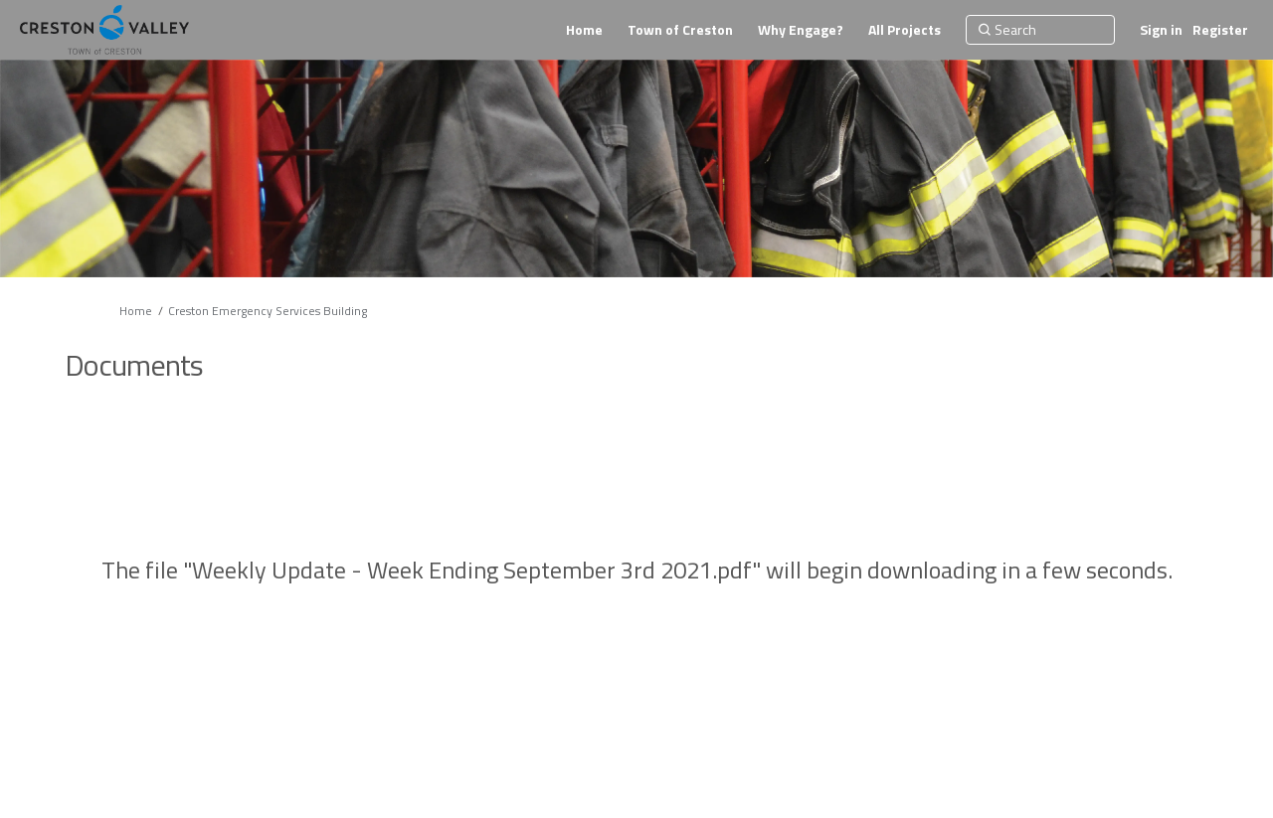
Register (1220, 29)
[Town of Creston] (680, 30)
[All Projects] (904, 30)
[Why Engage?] (800, 30)
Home (135, 310)
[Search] (1040, 30)
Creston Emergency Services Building (267, 310)
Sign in (1161, 29)
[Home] (584, 30)
